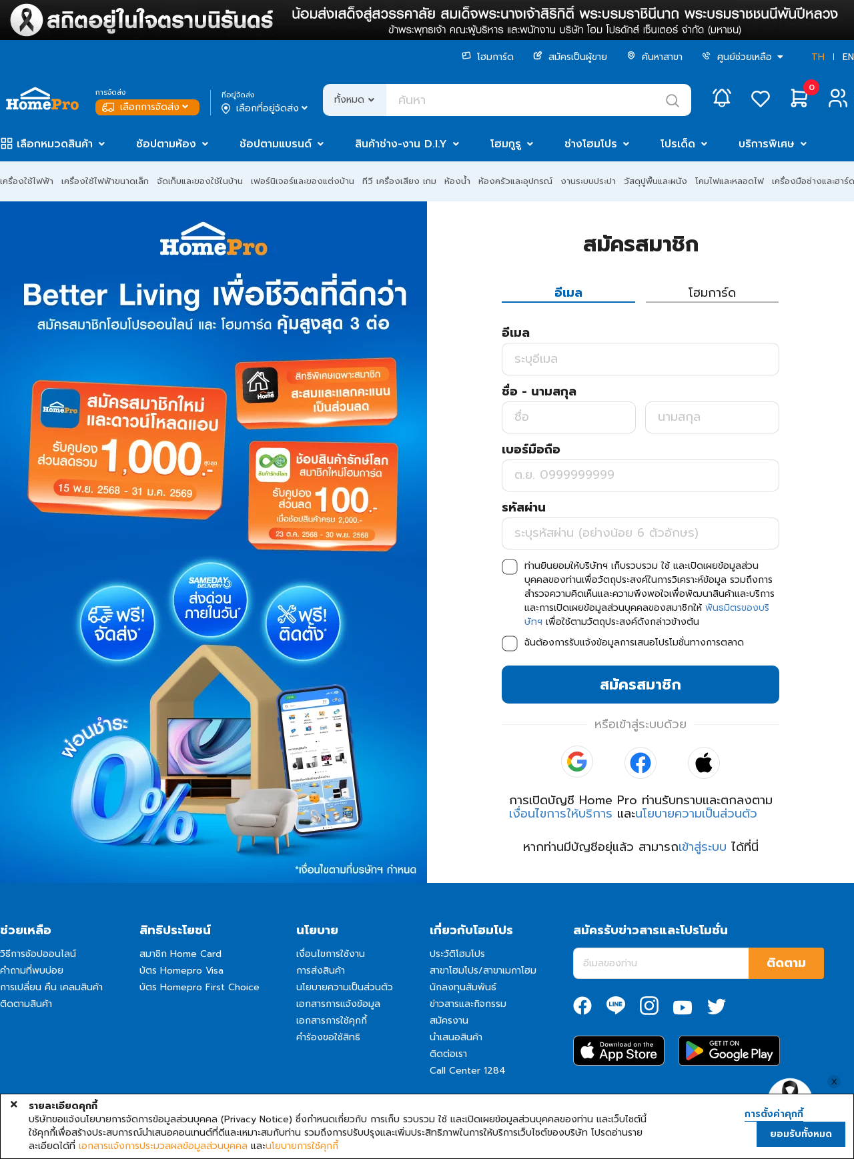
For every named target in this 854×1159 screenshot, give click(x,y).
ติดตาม (786, 963)
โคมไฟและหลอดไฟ (729, 181)
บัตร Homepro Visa (181, 971)
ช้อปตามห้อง (166, 144)
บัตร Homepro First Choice (199, 987)
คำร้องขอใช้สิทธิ (328, 1037)
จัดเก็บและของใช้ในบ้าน (200, 181)
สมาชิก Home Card (180, 954)
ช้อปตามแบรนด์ (276, 144)
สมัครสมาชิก (640, 685)
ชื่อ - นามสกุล (539, 391)
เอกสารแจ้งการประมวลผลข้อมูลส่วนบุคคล (163, 1146)
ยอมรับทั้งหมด (801, 1134)
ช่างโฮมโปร (590, 144)
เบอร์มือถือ (531, 449)
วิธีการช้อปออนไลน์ (38, 954)
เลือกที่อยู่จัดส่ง (266, 108)
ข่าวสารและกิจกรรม (468, 1004)
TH (818, 57)
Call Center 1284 (468, 1071)
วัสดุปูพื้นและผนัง (655, 181)
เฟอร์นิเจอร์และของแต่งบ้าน (302, 181)
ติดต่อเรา (448, 1054)
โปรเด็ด (678, 144)
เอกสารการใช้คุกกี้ (331, 1021)
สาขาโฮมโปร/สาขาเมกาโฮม (483, 971)
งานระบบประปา (588, 181)
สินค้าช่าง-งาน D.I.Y (401, 144)
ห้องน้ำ (457, 181)
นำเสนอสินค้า (456, 1037)
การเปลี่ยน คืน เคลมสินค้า (51, 987)
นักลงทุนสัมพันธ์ (463, 987)
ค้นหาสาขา (654, 57)
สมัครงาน (449, 1021)
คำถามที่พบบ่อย (31, 971)
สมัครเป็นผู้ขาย (570, 57)
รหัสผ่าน (524, 507)
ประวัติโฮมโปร (457, 954)
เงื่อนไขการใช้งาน (330, 954)
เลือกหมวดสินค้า (55, 144)
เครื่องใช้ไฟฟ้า (26, 181)
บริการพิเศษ (767, 144)
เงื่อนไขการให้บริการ (560, 813)
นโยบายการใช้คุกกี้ (302, 1146)
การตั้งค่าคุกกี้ (774, 1114)
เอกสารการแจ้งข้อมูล (338, 1004)
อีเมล (516, 332)
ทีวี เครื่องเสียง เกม (399, 181)
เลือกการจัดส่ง (146, 107)
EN (848, 57)
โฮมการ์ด (488, 57)
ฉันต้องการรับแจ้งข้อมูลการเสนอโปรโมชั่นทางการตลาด (634, 643)
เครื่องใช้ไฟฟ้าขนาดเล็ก (105, 181)
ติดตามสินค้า (26, 1004)
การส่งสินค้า (320, 971)
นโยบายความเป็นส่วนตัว (696, 813)
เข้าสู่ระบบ (703, 847)
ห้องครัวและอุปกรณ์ (515, 181)
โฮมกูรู (505, 144)
